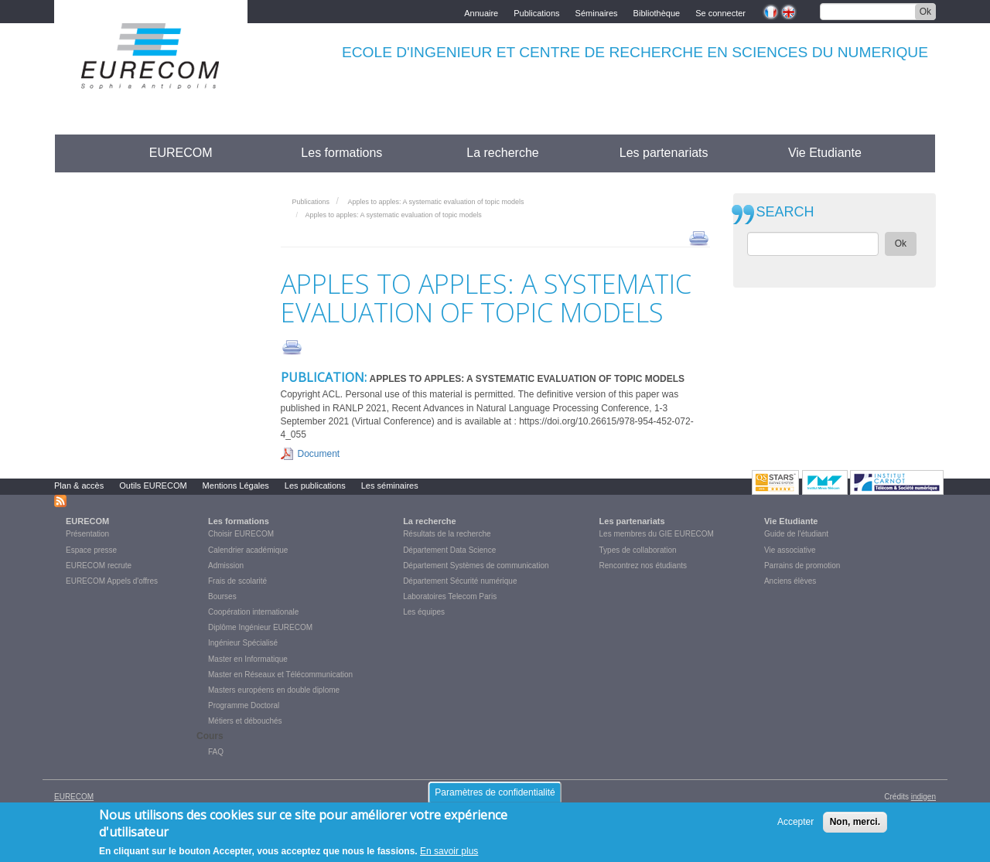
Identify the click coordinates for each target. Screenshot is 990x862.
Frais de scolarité (237, 581)
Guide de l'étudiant (796, 534)
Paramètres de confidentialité (495, 792)
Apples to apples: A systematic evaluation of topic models (435, 202)
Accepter (795, 821)
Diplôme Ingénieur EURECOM (260, 627)
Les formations (341, 152)
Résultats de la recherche (446, 534)
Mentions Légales (236, 485)
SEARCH (785, 212)
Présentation (87, 534)
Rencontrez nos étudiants (643, 565)
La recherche (502, 152)
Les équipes (424, 612)
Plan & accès (79, 485)
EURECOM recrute (98, 565)
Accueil (83, 152)
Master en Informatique (248, 659)
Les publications (315, 485)
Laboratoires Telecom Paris (450, 596)
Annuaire (481, 12)
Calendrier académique (248, 550)
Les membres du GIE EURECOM (656, 534)
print (699, 237)
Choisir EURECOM (241, 534)
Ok (925, 11)
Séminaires (596, 12)
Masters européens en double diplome (274, 690)
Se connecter (720, 12)
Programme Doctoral (243, 705)
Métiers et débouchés (245, 721)
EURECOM (181, 152)
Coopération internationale (253, 612)
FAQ (216, 752)
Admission (226, 565)
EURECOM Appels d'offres (112, 581)
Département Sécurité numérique (460, 581)
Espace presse (91, 550)
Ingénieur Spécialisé (243, 643)
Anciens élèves (790, 581)
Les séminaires (389, 485)
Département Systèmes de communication (475, 565)
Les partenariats (664, 152)
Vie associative (790, 550)
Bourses (222, 596)
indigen (923, 796)
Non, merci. (855, 821)
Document (319, 453)
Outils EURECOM (152, 485)
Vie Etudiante (825, 152)
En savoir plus (449, 851)
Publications (536, 12)
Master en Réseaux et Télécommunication (280, 674)
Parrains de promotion (802, 565)
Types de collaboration (638, 550)
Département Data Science (449, 550)
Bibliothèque (657, 12)
